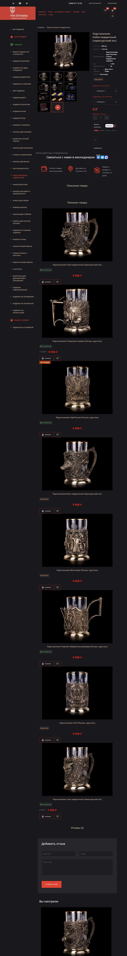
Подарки (42, 12)
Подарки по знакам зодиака (22, 231)
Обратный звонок (95, 3)
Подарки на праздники (23, 297)
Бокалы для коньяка (22, 132)
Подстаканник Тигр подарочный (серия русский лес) (77, 262)
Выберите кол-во (99, 114)
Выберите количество (101, 86)
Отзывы (76, 12)
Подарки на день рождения (20, 69)
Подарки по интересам (23, 303)
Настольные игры (21, 168)
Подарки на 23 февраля (23, 327)
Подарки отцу (19, 118)
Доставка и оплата (63, 12)
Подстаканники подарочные (20, 176)
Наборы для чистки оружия (21, 222)
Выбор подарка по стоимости (21, 53)
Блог (84, 12)
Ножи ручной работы (22, 246)
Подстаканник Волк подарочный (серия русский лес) (77, 491)
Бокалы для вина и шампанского (21, 192)
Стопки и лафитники (22, 155)
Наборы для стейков (22, 214)
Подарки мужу (19, 111)
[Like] (62, 279)
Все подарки (18, 29)
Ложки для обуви (21, 200)
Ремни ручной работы (23, 262)
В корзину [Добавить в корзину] (48, 279)
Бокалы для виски (21, 162)
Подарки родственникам (20, 288)
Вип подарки (19, 91)
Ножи (50, 12)
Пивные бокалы (20, 207)
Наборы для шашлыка (23, 148)
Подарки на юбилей (22, 84)
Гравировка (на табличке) (102, 97)
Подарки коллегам (21, 104)
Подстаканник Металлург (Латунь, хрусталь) (77, 567)
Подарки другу (19, 98)
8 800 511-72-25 (75, 3)
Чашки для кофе (20, 184)
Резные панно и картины (20, 254)
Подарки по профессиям (18, 311)
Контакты (42, 15)
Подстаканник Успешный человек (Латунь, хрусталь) (77, 338)
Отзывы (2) (77, 824)
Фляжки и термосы (21, 125)
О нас (51, 15)
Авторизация (112, 3)
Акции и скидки (19, 320)
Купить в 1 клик (98, 150)
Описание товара (77, 185)
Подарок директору (22, 77)
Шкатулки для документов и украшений (19, 278)
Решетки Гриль (19, 239)
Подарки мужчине (21, 61)
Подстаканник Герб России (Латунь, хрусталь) (77, 415)
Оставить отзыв (52, 880)
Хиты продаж (18, 36)
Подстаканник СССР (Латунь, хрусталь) (77, 720)
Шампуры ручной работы (21, 140)
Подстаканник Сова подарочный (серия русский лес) (77, 796)
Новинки (16, 44)
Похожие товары (77, 200)
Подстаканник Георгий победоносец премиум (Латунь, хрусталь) (77, 644)
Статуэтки (17, 269)
